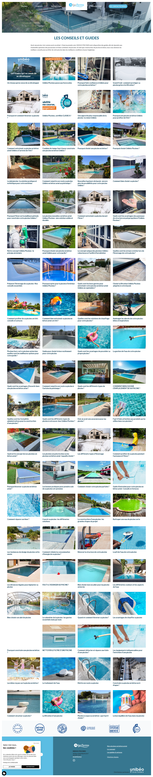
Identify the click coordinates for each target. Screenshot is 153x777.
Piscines (24, 6)
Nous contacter (30, 754)
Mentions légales (113, 757)
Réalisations (96, 6)
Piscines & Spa (56, 6)
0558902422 (77, 757)
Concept (39, 6)
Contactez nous (118, 6)
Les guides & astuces (114, 752)
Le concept (111, 749)
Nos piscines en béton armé (117, 746)
